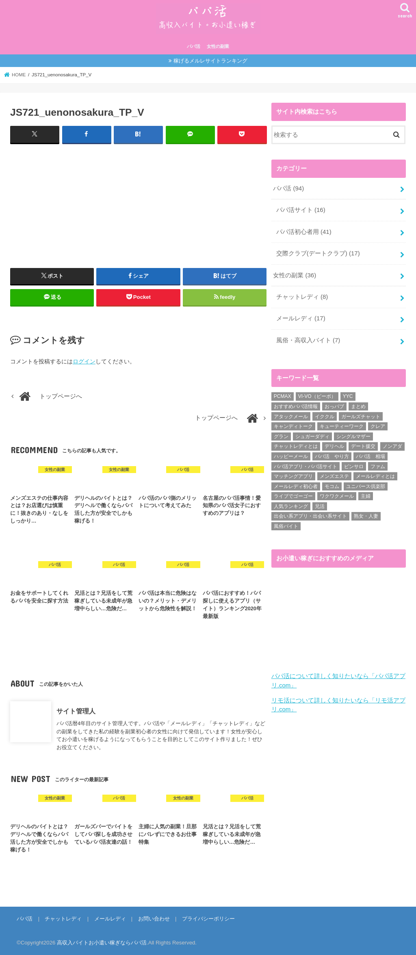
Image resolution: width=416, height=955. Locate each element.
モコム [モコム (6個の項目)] (332, 484)
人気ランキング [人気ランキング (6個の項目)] (291, 504)
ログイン (84, 361)
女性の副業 (218, 46)
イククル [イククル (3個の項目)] (324, 414)
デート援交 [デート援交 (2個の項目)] (363, 444)
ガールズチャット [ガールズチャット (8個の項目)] (360, 414)
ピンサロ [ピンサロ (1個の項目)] (354, 464)
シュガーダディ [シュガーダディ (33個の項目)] (312, 434)
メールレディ (300, 317)
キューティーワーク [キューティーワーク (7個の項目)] (342, 425)
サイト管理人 (75, 711)
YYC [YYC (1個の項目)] (348, 395)
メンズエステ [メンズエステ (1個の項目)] (334, 474)
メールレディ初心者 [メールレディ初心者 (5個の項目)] (296, 484)
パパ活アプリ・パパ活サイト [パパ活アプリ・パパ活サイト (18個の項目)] (305, 464)
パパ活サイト (300, 209)
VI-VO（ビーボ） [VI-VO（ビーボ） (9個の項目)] (317, 395)
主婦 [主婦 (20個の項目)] (365, 494)
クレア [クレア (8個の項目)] (377, 425)
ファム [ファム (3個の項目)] (377, 464)
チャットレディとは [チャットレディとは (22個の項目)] (296, 444)
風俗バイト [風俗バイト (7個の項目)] (286, 524)
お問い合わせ (153, 919)
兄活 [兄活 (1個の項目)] (320, 504)
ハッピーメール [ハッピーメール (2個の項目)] (291, 454)
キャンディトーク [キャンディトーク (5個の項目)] (293, 425)
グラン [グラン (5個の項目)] (281, 434)
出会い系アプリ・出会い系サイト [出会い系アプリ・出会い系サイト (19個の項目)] (310, 514)
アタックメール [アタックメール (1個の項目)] (291, 414)
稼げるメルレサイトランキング (210, 61)
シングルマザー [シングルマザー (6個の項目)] (353, 434)
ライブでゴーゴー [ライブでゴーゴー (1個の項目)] (293, 494)
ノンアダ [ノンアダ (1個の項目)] (392, 444)
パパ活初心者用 (304, 231)
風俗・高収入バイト (308, 338)
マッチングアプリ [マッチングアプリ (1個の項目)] (293, 474)
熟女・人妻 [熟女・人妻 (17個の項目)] (366, 514)
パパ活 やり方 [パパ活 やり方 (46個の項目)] (332, 454)
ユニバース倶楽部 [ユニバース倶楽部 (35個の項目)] (365, 484)
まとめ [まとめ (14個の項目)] (358, 404)
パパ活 (193, 46)
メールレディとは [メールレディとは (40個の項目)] (375, 474)
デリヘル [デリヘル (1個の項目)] (334, 444)
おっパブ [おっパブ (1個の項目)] (334, 404)
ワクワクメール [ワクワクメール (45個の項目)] (337, 494)
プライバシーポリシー (207, 919)
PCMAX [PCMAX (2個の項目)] (282, 395)
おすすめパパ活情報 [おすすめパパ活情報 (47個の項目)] (296, 404)
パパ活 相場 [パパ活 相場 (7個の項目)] (370, 454)
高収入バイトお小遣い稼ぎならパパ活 (102, 942)
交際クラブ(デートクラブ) (318, 252)
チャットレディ (302, 295)
